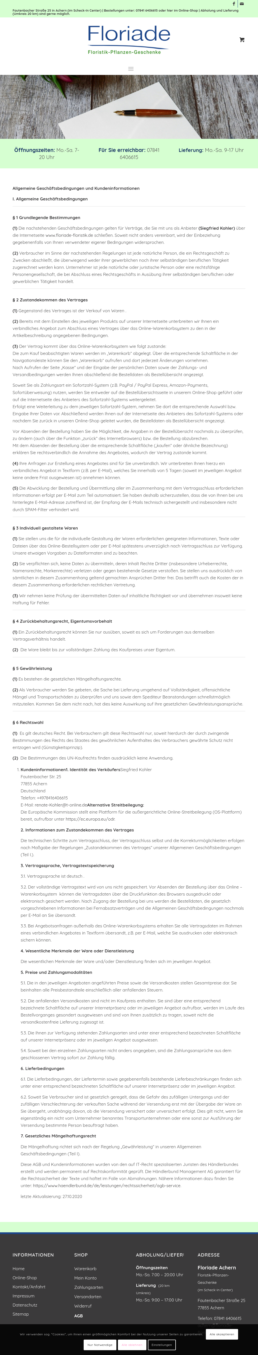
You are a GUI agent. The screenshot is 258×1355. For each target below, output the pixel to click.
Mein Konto (85, 1278)
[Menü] (131, 68)
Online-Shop (25, 1277)
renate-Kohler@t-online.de (61, 804)
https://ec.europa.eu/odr (90, 819)
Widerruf (83, 1306)
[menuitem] (131, 68)
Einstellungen (162, 1345)
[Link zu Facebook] (234, 4)
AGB (78, 1315)
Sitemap (21, 1314)
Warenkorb (85, 1268)
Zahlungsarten (88, 1287)
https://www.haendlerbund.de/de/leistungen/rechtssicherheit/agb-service (106, 1185)
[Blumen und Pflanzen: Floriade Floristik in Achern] (129, 39)
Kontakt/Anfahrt (29, 1286)
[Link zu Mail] (241, 4)
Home (19, 1268)
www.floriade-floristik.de (69, 235)
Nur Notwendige (100, 1345)
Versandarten (88, 1296)
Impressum (24, 1295)
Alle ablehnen (132, 1345)
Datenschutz (25, 1305)
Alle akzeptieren (222, 1334)
